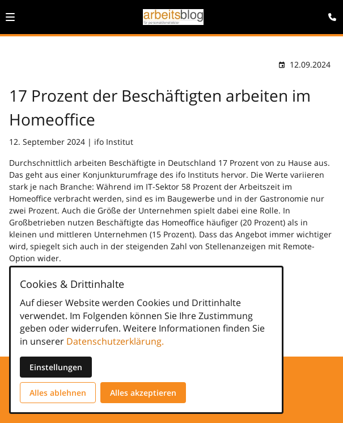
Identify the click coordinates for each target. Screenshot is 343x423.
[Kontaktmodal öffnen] (329, 13)
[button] (10, 17)
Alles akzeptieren (143, 392)
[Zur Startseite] (173, 17)
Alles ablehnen (57, 392)
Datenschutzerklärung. (115, 341)
